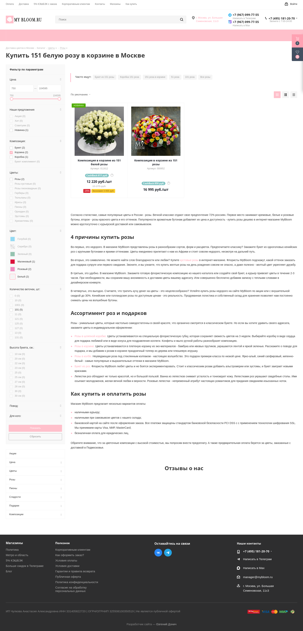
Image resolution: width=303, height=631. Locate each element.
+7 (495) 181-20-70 (282, 18)
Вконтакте (158, 552)
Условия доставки (67, 565)
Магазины (14, 543)
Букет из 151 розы (104, 77)
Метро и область (17, 555)
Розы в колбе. (83, 356)
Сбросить (35, 436)
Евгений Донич (166, 624)
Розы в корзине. (84, 346)
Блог (9, 571)
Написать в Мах (254, 568)
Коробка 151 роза (129, 77)
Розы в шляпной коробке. (90, 336)
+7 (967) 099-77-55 (246, 15)
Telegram (168, 552)
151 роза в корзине (155, 77)
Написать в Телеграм (257, 559)
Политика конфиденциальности (76, 582)
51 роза (175, 77)
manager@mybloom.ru (258, 577)
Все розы (205, 77)
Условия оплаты (66, 560)
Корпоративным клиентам (72, 549)
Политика (12, 549)
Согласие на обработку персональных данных (71, 589)
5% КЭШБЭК (14, 560)
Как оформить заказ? (69, 555)
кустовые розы (189, 260)
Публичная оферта (68, 576)
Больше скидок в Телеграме (24, 565)
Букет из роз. (83, 366)
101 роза (190, 77)
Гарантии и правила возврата (75, 571)
